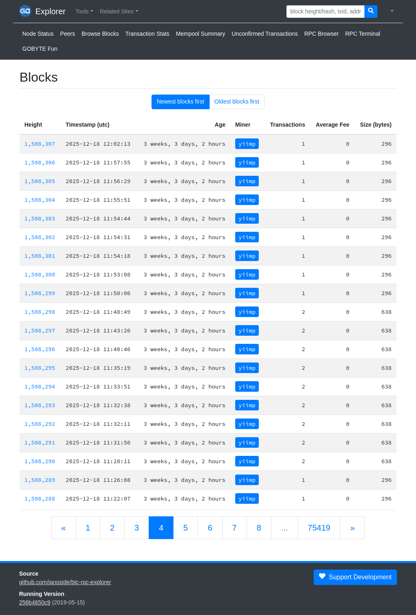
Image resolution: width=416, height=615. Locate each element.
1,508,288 (39, 498)
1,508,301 (39, 255)
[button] (84, 11)
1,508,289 (39, 479)
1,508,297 (39, 330)
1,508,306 (39, 162)
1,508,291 (39, 442)
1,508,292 (39, 423)
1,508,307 (39, 143)
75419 (319, 527)
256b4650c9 (34, 602)
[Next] (352, 527)
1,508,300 (39, 274)
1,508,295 (39, 367)
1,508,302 (39, 237)
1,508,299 (39, 293)
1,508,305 (39, 181)
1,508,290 (39, 461)
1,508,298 (39, 311)
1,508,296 (39, 349)
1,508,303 (39, 218)
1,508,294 (39, 386)
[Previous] (63, 527)
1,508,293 (39, 405)
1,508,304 (39, 199)
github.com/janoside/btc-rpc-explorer (65, 582)
